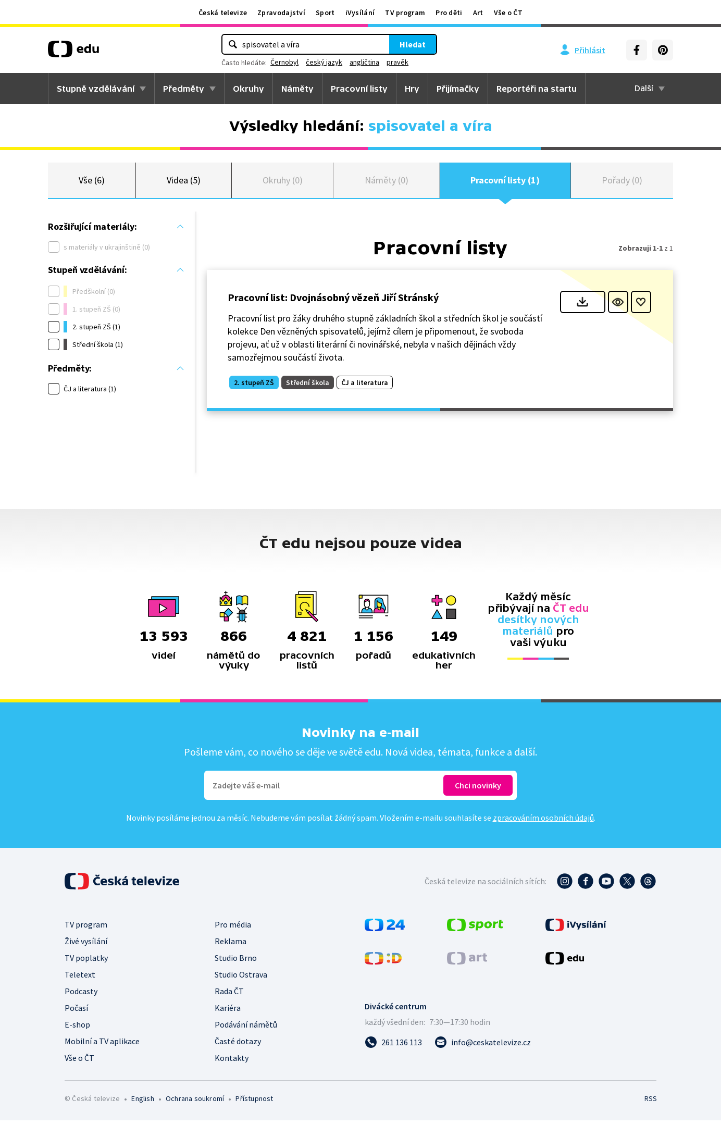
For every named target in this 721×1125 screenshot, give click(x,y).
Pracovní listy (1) (505, 182)
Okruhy (248, 88)
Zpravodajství (281, 12)
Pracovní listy (359, 88)
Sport (325, 12)
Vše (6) (92, 182)
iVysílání (360, 12)
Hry (412, 88)
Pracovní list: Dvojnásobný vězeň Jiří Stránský (333, 301)
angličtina (364, 62)
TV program (405, 12)
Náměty (297, 88)
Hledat (413, 44)
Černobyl (284, 62)
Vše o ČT (508, 12)
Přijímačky (458, 88)
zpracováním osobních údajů (543, 822)
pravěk (397, 62)
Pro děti (449, 12)
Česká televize (222, 12)
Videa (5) (183, 182)
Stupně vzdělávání (95, 88)
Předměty (183, 88)
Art (478, 12)
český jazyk (324, 62)
